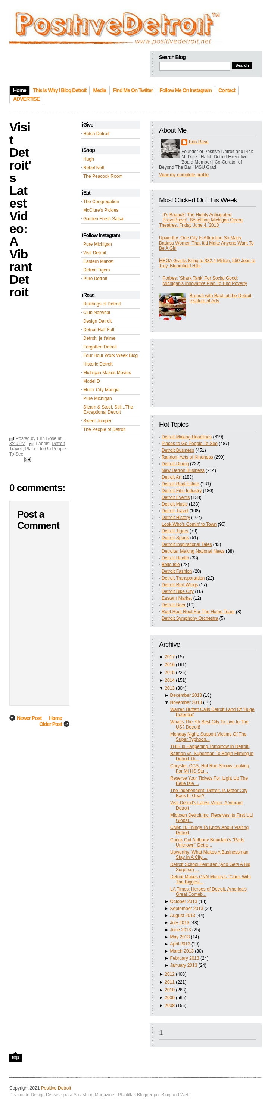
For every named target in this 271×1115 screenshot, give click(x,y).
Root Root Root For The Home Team (198, 611)
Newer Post (29, 718)
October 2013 (183, 901)
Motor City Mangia (101, 389)
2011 (170, 982)
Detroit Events (176, 497)
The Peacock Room (102, 176)
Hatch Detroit (96, 133)
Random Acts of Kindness (187, 457)
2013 (170, 688)
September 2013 (186, 908)
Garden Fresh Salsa (103, 218)
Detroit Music (175, 504)
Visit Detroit (94, 252)
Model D (91, 381)
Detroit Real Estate (180, 484)
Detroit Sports (175, 537)
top (15, 1057)
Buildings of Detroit (102, 304)
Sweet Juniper (97, 420)
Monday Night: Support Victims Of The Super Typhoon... (208, 737)
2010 (170, 990)
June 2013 (180, 929)
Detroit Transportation (183, 578)
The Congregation (101, 201)
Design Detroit (97, 321)
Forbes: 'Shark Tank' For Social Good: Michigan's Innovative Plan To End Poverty (205, 281)
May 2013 (180, 936)
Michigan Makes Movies (107, 372)
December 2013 (186, 695)
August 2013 (182, 915)
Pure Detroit (95, 278)
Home (55, 718)
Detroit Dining (175, 463)
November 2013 (186, 702)
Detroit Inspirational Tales (187, 544)
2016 (170, 664)
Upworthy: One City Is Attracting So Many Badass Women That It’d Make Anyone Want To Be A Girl (206, 243)
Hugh (88, 159)
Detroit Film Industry (182, 490)
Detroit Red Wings (180, 584)
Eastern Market (98, 261)
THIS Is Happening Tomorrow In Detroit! (210, 746)
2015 (170, 672)
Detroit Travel (175, 510)
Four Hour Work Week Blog (110, 355)
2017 (170, 656)
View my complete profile (184, 174)
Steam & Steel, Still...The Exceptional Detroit (108, 409)
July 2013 (179, 922)
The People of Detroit (104, 429)
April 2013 (180, 944)
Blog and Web (175, 1094)
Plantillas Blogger (135, 1094)
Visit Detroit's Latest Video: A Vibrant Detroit (20, 209)
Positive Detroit (56, 1088)
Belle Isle (171, 564)
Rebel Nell (93, 167)
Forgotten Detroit (100, 347)
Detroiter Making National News (193, 551)
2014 (170, 680)
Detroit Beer (174, 605)
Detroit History (176, 517)
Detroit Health (175, 557)
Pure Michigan (97, 244)
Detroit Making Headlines (187, 437)
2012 (170, 974)
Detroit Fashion (177, 571)
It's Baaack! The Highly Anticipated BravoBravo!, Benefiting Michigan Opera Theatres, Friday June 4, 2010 (201, 220)
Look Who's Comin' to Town (189, 524)
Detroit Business (178, 450)
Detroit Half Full (98, 329)
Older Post (50, 724)
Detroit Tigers (96, 270)
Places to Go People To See (190, 443)
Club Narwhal (96, 312)
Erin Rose (199, 142)
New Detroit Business (183, 470)
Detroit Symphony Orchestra (190, 618)
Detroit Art (171, 477)
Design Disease (46, 1094)
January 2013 (183, 965)
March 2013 (182, 951)
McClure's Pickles (100, 210)
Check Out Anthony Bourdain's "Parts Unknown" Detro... (207, 842)
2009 (170, 997)
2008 (170, 1005)
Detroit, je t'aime (99, 338)
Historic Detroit (98, 364)
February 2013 (184, 958)
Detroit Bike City (178, 591)
